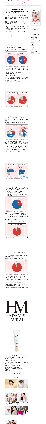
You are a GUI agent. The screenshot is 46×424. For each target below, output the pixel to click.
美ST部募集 (38, 0)
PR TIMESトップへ (7, 370)
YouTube (33, 32)
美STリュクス (25, 0)
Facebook (33, 36)
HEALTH (31, 5)
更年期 (28, 0)
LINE (32, 35)
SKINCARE (11, 5)
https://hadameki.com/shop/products (16, 367)
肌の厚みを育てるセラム (40, 422)
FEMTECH (27, 5)
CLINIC (35, 5)
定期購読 (34, 26)
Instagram (33, 31)
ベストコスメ (21, 0)
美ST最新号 (18, 0)
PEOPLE (23, 5)
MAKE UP (15, 5)
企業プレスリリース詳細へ (8, 369)
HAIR (19, 5)
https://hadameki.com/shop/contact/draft (17, 368)
